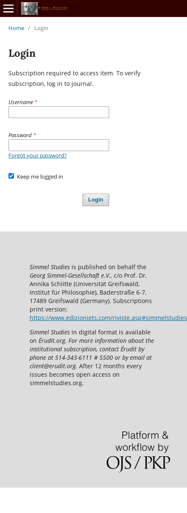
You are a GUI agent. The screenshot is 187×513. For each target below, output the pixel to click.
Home (16, 28)
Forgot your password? (37, 155)
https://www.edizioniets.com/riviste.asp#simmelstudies (108, 318)
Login (95, 199)
